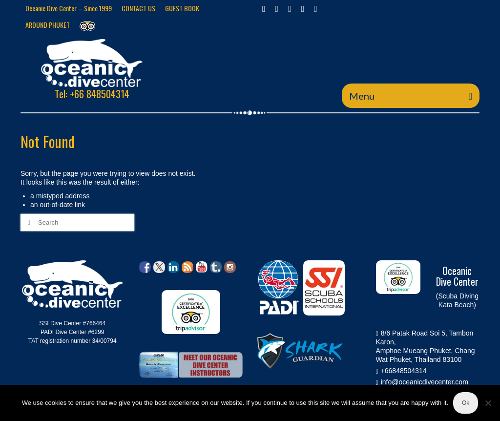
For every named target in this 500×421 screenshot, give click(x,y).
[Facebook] (264, 8)
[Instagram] (289, 8)
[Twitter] (277, 8)
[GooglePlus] (303, 8)
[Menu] (410, 96)
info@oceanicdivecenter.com (422, 382)
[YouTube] (315, 8)
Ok (465, 403)
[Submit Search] (28, 222)
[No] (488, 403)
